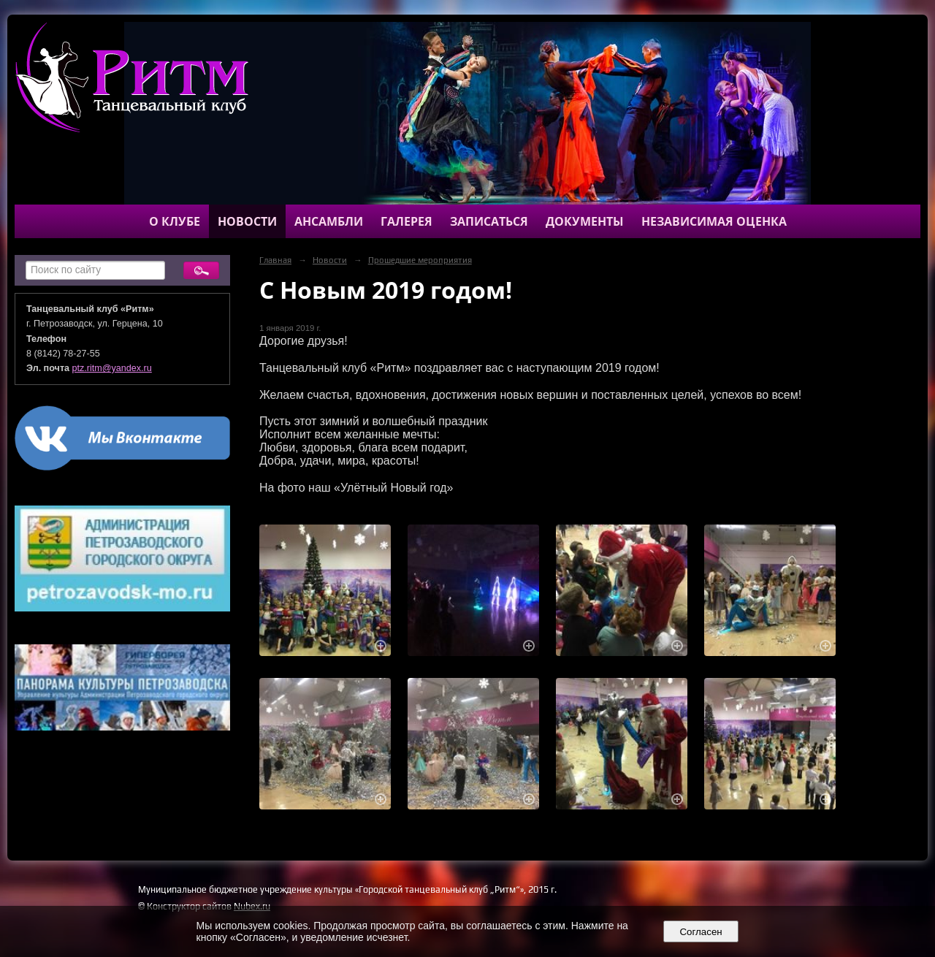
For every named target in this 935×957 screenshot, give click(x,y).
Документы (585, 221)
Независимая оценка (714, 221)
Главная (275, 260)
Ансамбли (328, 221)
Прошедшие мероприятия (420, 260)
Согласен (701, 931)
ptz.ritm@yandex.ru (112, 368)
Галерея (406, 221)
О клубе (174, 221)
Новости (247, 221)
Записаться (489, 221)
